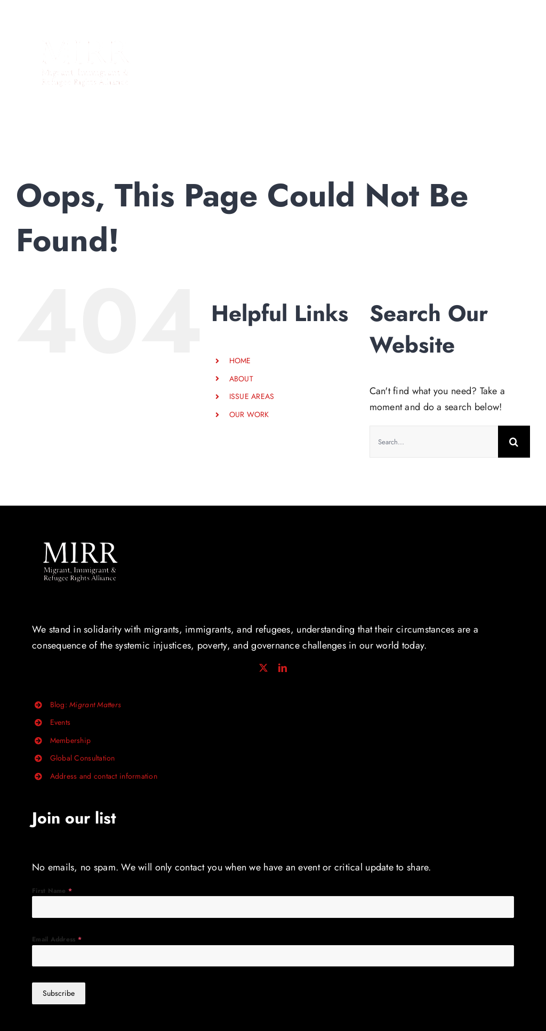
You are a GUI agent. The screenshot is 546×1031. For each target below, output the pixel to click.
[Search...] (434, 442)
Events (60, 722)
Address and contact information (103, 776)
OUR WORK (249, 414)
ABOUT (241, 378)
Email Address (57, 939)
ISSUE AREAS (252, 396)
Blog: (85, 704)
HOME (240, 360)
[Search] (514, 442)
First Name (52, 891)
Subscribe (59, 993)
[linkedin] (282, 668)
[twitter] (263, 668)
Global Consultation (82, 758)
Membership (70, 740)
